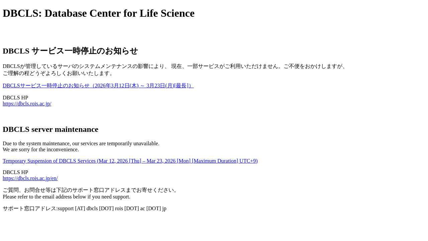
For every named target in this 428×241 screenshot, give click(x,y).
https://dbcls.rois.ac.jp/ (27, 103)
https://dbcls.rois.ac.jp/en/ (30, 178)
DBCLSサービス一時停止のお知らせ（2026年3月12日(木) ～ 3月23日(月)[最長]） (98, 85)
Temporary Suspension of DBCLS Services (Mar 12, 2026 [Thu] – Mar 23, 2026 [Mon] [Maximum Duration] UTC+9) (130, 161)
